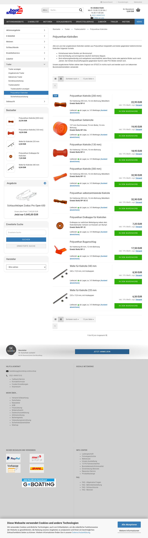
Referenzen (86, 459)
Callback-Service (18, 379)
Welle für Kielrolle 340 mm (83, 266)
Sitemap (15, 425)
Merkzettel (137, 2)
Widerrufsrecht (17, 410)
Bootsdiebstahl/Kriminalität (93, 466)
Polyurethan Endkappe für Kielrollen (88, 217)
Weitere (126, 22)
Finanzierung (17, 408)
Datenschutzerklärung (81, 532)
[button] (106, 2)
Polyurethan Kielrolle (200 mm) (85, 95)
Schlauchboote (64, 22)
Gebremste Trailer (15, 77)
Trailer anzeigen (14, 69)
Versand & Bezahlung (20, 398)
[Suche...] (45, 10)
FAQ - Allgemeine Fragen (91, 482)
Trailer (114, 22)
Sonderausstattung (15, 81)
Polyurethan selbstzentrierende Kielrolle (90, 193)
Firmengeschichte (89, 456)
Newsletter (16, 403)
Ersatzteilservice (85, 22)
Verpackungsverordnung (21, 420)
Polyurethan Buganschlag (83, 241)
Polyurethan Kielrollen (19, 93)
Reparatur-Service (89, 471)
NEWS (139, 22)
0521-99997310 (98, 15)
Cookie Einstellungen (20, 384)
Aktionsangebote (15, 22)
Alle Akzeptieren (129, 524)
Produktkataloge (88, 474)
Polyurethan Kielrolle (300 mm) (85, 168)
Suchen (26, 240)
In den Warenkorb (128, 111)
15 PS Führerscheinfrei (91, 464)
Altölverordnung (18, 415)
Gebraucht (10, 101)
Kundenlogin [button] (122, 2)
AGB (13, 405)
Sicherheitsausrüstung (19, 97)
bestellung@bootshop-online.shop (22, 371)
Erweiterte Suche (26, 246)
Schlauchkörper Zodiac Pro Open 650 (26, 205)
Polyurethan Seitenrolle (81, 120)
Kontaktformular (18, 382)
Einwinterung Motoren (90, 469)
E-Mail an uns (99, 18)
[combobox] (72, 78)
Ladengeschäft (88, 454)
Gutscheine (16, 400)
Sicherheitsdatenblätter (21, 423)
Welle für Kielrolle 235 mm (83, 290)
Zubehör (102, 22)
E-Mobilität (33, 22)
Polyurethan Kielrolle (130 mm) (85, 144)
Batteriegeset (17, 418)
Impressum (16, 387)
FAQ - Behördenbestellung (92, 485)
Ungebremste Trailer (16, 73)
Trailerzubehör (14, 85)
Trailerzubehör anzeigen (20, 89)
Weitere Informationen (129, 530)
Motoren (47, 22)
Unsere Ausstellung (89, 461)
